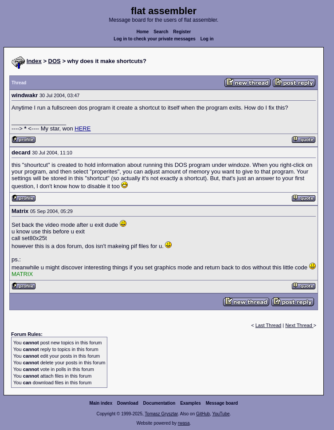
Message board (222, 403)
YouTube (220, 413)
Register (182, 31)
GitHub (203, 413)
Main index (101, 403)
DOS (54, 61)
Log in (207, 38)
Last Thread (268, 325)
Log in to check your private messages (155, 38)
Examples (190, 403)
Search (160, 31)
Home (143, 31)
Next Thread (299, 325)
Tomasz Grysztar (161, 413)
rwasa (184, 423)
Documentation (159, 403)
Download (127, 403)
